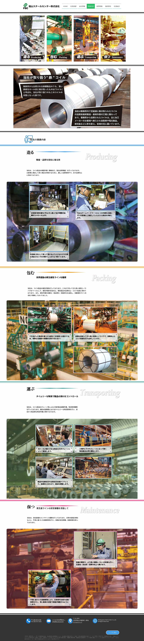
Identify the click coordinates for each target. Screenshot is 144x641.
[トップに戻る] (112, 632)
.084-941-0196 (37, 620)
